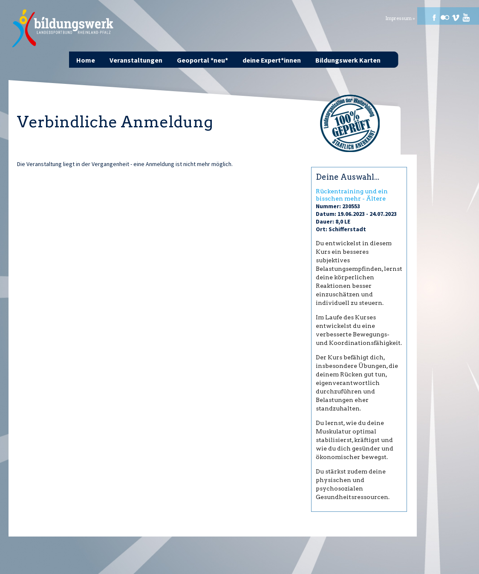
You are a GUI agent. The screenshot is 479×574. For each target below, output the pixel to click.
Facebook (434, 17)
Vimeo (455, 17)
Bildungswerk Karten (348, 60)
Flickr (445, 17)
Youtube (466, 17)
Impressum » (400, 18)
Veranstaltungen (136, 60)
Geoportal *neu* (202, 60)
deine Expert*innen (271, 60)
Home (85, 60)
